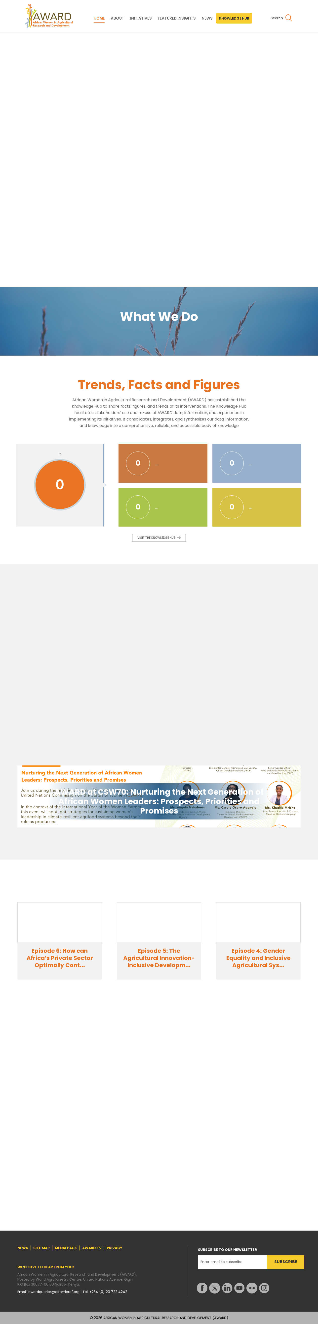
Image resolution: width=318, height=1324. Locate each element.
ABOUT (117, 18)
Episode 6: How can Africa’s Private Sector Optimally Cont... (60, 958)
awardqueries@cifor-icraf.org (54, 1291)
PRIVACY (114, 1247)
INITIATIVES (141, 18)
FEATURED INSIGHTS (177, 18)
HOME (99, 18)
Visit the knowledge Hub (156, 537)
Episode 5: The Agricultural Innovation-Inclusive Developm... (159, 958)
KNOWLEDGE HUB (234, 18)
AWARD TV (92, 1247)
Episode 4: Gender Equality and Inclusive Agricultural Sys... (258, 958)
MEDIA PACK (66, 1247)
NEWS (207, 18)
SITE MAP (41, 1247)
